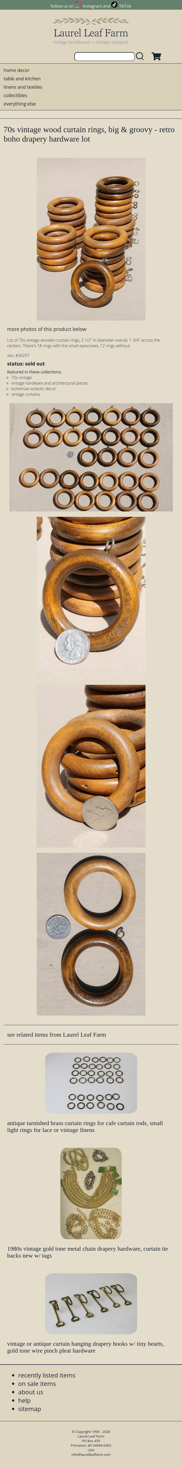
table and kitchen (22, 78)
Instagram (92, 6)
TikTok (125, 6)
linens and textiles (23, 87)
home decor (16, 70)
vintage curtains (25, 394)
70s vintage (21, 377)
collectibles (15, 95)
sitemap (29, 1408)
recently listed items (46, 1375)
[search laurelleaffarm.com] (141, 56)
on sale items (37, 1383)
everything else (20, 104)
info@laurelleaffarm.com (91, 1454)
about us (30, 1392)
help (24, 1400)
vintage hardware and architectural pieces (49, 383)
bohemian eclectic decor (33, 388)
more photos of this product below (46, 329)
